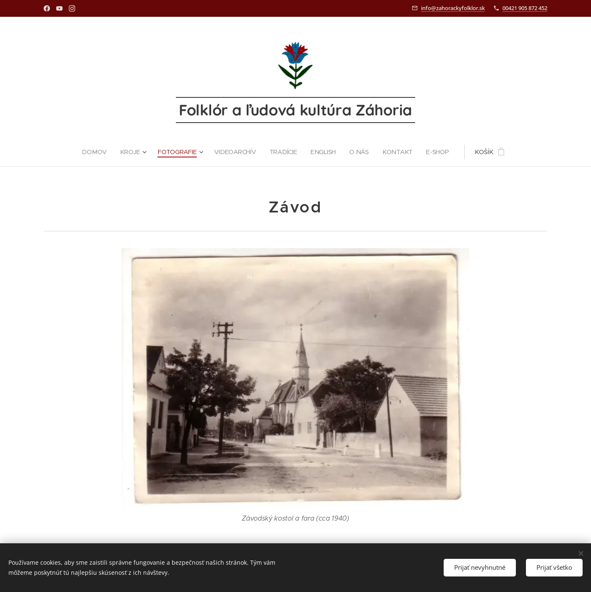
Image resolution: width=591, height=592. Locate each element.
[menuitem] (95, 151)
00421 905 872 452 (524, 8)
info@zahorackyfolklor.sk (453, 8)
